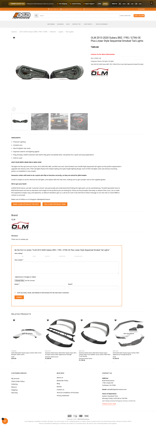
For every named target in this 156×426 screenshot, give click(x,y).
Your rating (19, 253)
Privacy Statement (63, 395)
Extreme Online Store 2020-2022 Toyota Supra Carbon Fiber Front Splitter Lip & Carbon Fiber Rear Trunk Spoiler (94, 354)
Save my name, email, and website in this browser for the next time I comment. (43, 293)
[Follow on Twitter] (142, 9)
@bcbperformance (43, 199)
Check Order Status (18, 381)
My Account (15, 378)
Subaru (14, 31)
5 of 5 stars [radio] (70, 256)
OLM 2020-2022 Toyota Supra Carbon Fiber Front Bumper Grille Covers (26, 353)
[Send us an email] (143, 9)
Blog (68, 24)
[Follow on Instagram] (140, 9)
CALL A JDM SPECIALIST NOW (55, 204)
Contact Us (77, 24)
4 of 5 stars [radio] (55, 256)
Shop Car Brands (102, 24)
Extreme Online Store (51, 357)
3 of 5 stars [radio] (41, 256)
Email (70, 284)
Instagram (51, 24)
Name (17, 284)
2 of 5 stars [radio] (28, 256)
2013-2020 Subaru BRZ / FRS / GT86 (33, 31)
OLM (114, 357)
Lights (60, 31)
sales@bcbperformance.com (117, 389)
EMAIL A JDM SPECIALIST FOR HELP (26, 204)
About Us (60, 378)
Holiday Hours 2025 (109, 404)
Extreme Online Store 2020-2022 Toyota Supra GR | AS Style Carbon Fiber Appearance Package (61, 353)
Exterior (53, 31)
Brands (59, 387)
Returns (14, 387)
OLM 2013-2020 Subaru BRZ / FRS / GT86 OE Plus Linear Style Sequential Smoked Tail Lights (118, 64)
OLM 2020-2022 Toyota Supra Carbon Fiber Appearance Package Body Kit (126, 353)
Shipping (14, 390)
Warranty (14, 393)
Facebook (60, 24)
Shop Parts (88, 24)
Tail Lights (70, 31)
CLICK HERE (114, 193)
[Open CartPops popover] (5, 421)
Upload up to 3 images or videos (25, 277)
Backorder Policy (62, 380)
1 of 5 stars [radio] (18, 256)
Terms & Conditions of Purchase (68, 393)
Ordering (14, 384)
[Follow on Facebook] (138, 9)
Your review (19, 260)
